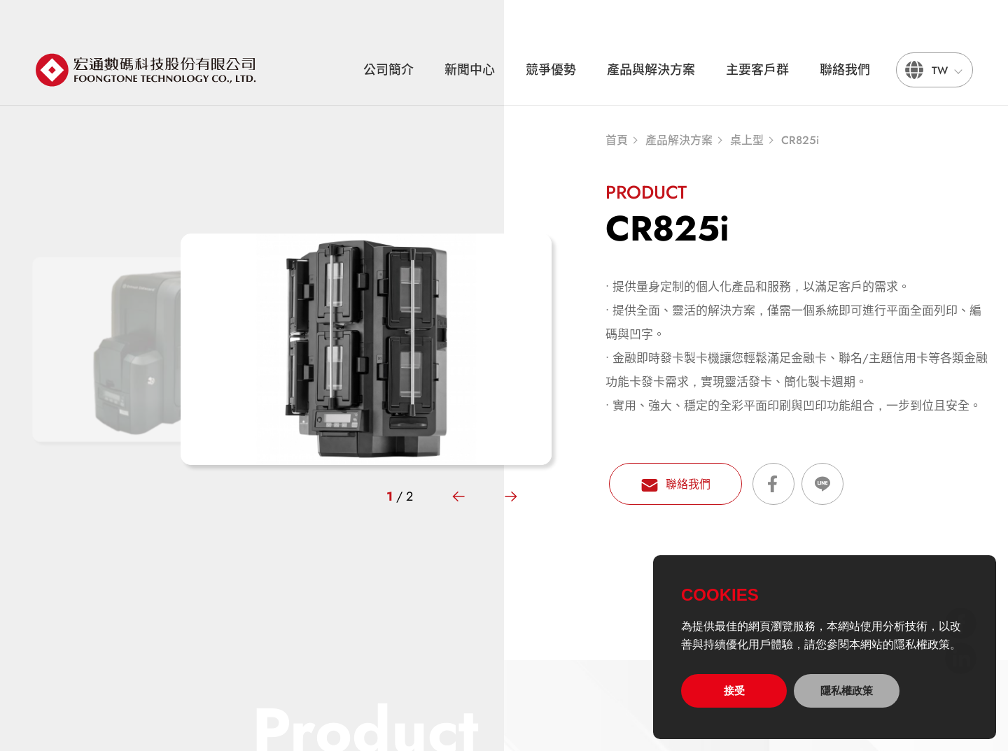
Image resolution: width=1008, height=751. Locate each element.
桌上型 (747, 140)
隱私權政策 (846, 690)
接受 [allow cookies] (734, 690)
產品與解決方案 (651, 70)
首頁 (617, 140)
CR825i (800, 140)
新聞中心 (469, 70)
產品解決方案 (679, 140)
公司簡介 (388, 70)
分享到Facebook (773, 484)
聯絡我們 (845, 70)
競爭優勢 (551, 70)
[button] (458, 496)
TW (940, 70)
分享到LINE (823, 484)
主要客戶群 (757, 70)
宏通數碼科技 (147, 70)
